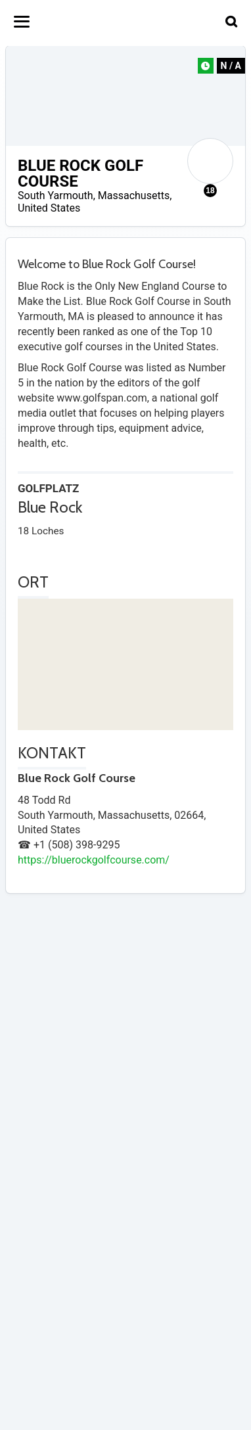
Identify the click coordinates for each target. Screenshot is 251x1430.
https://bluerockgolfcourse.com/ (94, 860)
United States (49, 208)
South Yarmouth (55, 195)
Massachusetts (134, 195)
